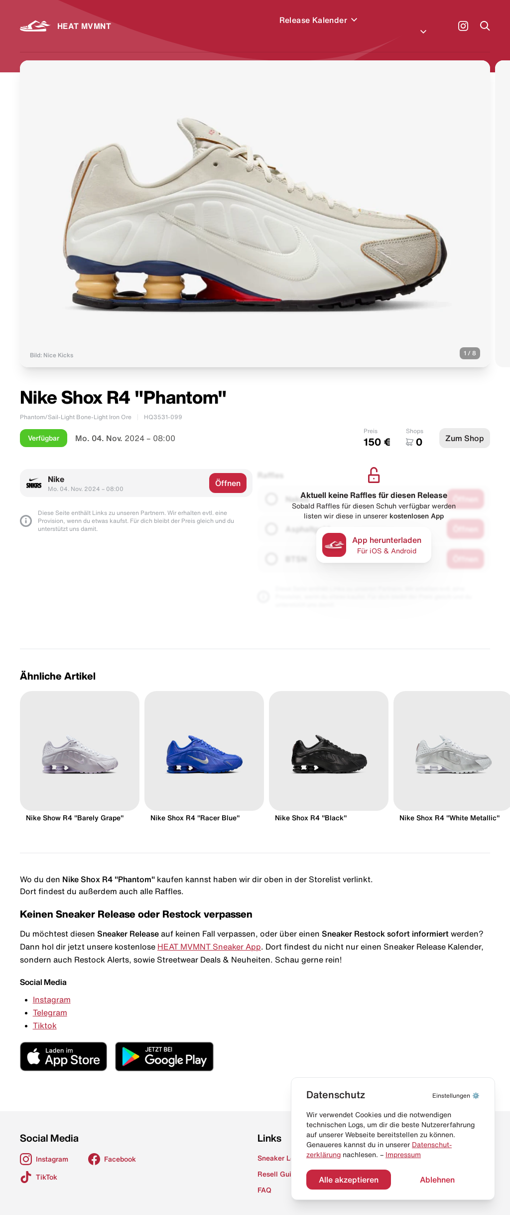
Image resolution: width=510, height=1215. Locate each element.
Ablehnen (437, 1180)
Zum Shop (464, 426)
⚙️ (456, 1095)
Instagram (52, 987)
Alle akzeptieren (349, 1180)
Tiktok (45, 1013)
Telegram (50, 1000)
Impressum (403, 1154)
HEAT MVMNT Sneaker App (209, 935)
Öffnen (228, 471)
